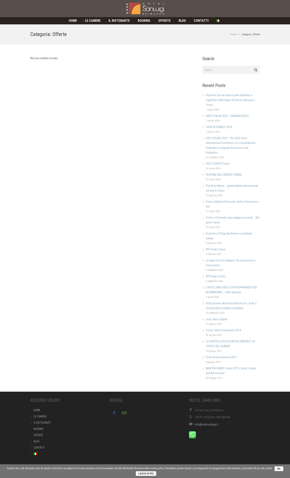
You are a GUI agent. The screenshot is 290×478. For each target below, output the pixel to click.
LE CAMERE (40, 416)
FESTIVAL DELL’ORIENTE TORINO (224, 174)
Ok (279, 468)
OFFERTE (38, 435)
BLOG (36, 441)
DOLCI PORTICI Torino (218, 163)
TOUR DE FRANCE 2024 (219, 127)
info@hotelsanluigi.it (206, 424)
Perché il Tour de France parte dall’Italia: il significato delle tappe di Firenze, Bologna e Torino (230, 100)
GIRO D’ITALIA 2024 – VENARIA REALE (227, 116)
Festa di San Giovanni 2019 (221, 357)
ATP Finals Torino (216, 249)
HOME (37, 410)
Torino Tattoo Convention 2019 (223, 330)
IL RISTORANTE (42, 422)
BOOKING (39, 429)
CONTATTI (39, 447)
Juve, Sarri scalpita (216, 319)
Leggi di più (146, 473)
